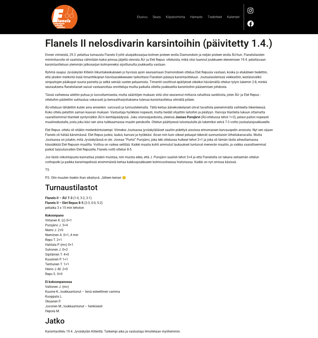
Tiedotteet (215, 16)
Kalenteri (233, 16)
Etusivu (142, 16)
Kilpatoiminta (175, 16)
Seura (157, 16)
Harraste (196, 16)
